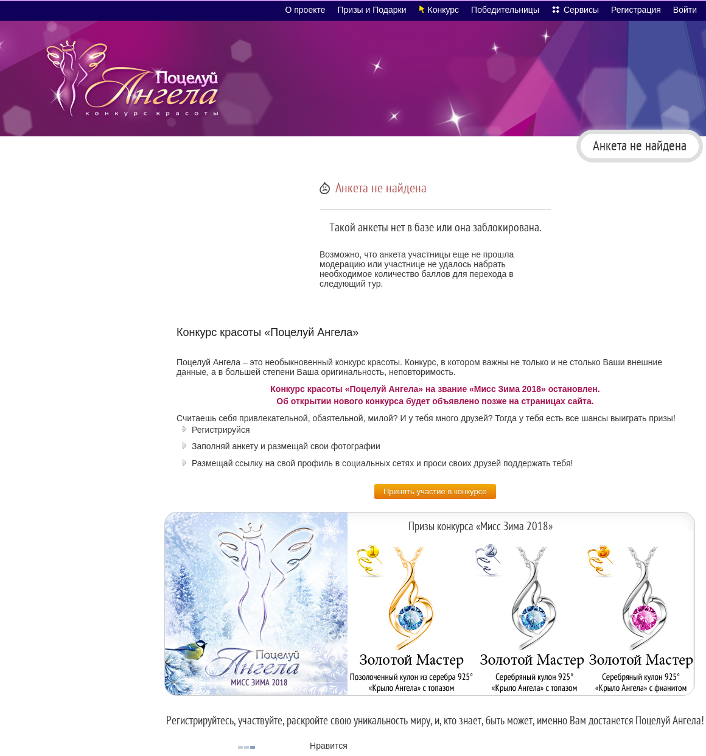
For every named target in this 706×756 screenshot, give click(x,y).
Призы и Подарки (372, 10)
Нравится (329, 746)
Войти (685, 10)
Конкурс (444, 10)
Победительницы (505, 10)
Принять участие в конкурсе (434, 491)
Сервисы (581, 10)
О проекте (305, 10)
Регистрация (636, 10)
